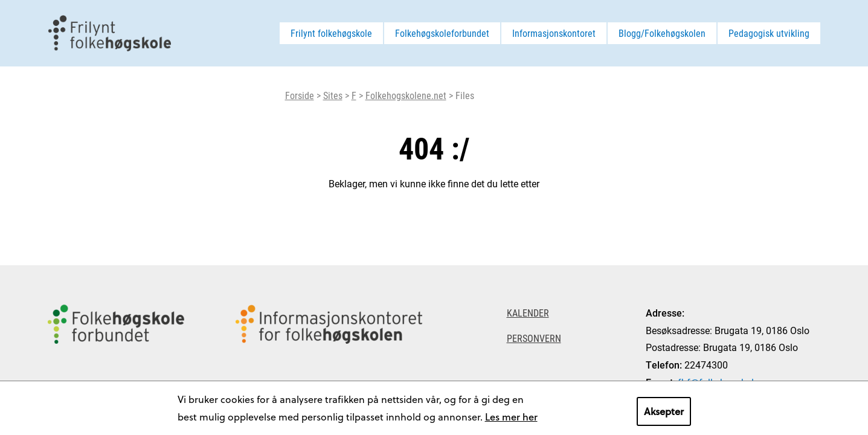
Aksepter (664, 411)
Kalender (528, 312)
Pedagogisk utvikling (768, 33)
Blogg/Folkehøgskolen (662, 33)
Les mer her (511, 417)
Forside (299, 95)
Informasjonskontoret (554, 33)
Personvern (534, 338)
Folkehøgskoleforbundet (442, 33)
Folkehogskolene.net (405, 95)
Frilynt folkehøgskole (331, 33)
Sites (332, 95)
